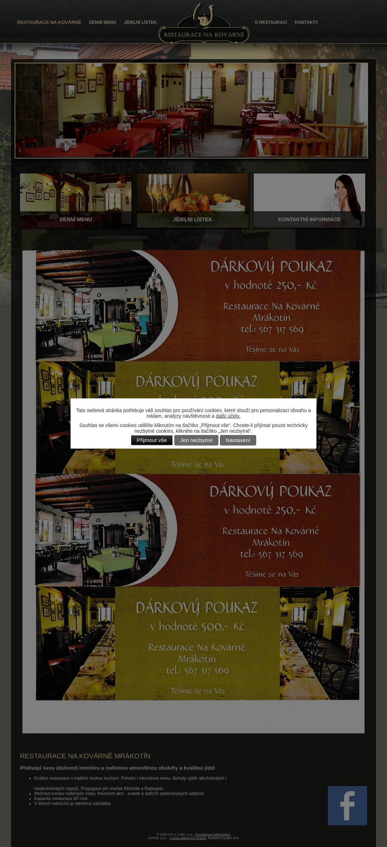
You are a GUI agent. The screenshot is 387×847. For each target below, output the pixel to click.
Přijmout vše (152, 440)
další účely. (228, 416)
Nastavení (238, 440)
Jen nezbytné (196, 440)
